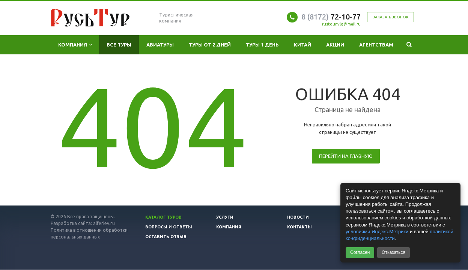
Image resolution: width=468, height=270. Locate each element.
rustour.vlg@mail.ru (341, 24)
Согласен (360, 252)
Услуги (224, 217)
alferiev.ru (104, 223)
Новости (298, 217)
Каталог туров (163, 217)
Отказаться (393, 252)
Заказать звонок (390, 17)
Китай (302, 44)
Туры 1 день (262, 44)
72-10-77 (331, 16)
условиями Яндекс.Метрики (377, 231)
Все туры (119, 44)
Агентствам (376, 44)
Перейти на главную (346, 156)
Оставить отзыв (166, 236)
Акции (335, 44)
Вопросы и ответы (168, 227)
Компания (75, 45)
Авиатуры (160, 44)
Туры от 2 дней (210, 44)
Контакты (299, 227)
